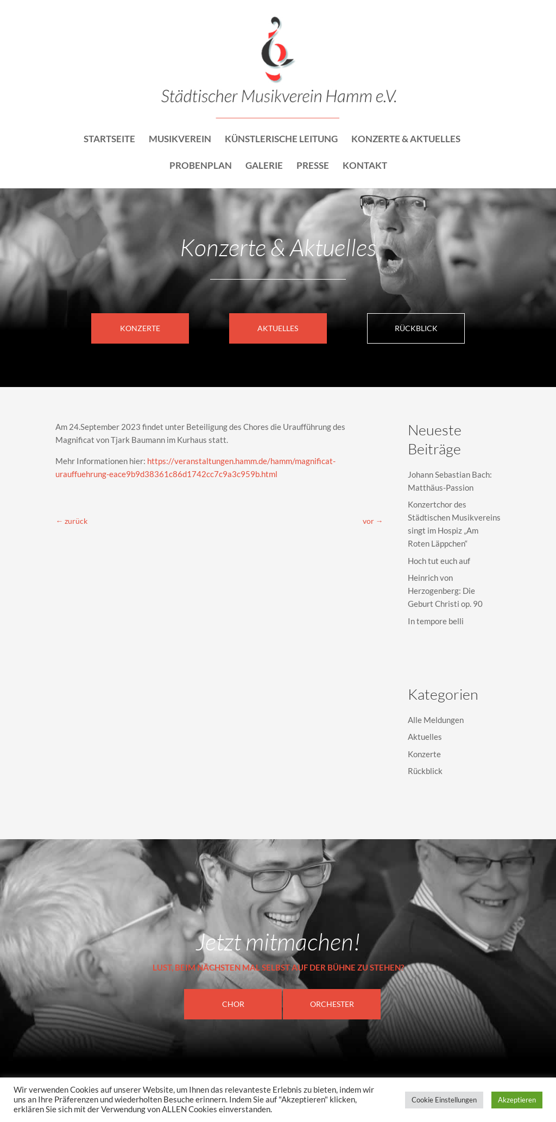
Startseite (109, 139)
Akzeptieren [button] (517, 1099)
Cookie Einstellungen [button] (444, 1099)
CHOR (233, 1004)
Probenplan (200, 166)
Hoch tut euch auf (439, 561)
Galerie (264, 166)
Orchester (332, 1004)
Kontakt (365, 166)
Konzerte (140, 328)
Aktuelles (277, 328)
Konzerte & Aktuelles (405, 139)
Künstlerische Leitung (281, 139)
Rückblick (416, 328)
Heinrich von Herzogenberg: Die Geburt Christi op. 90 (445, 590)
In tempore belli (436, 621)
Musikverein (180, 139)
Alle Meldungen (436, 720)
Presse (312, 166)
